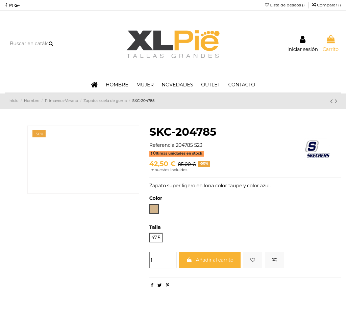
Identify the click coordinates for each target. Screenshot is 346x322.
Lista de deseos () (285, 4)
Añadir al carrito (209, 260)
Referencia (162, 145)
